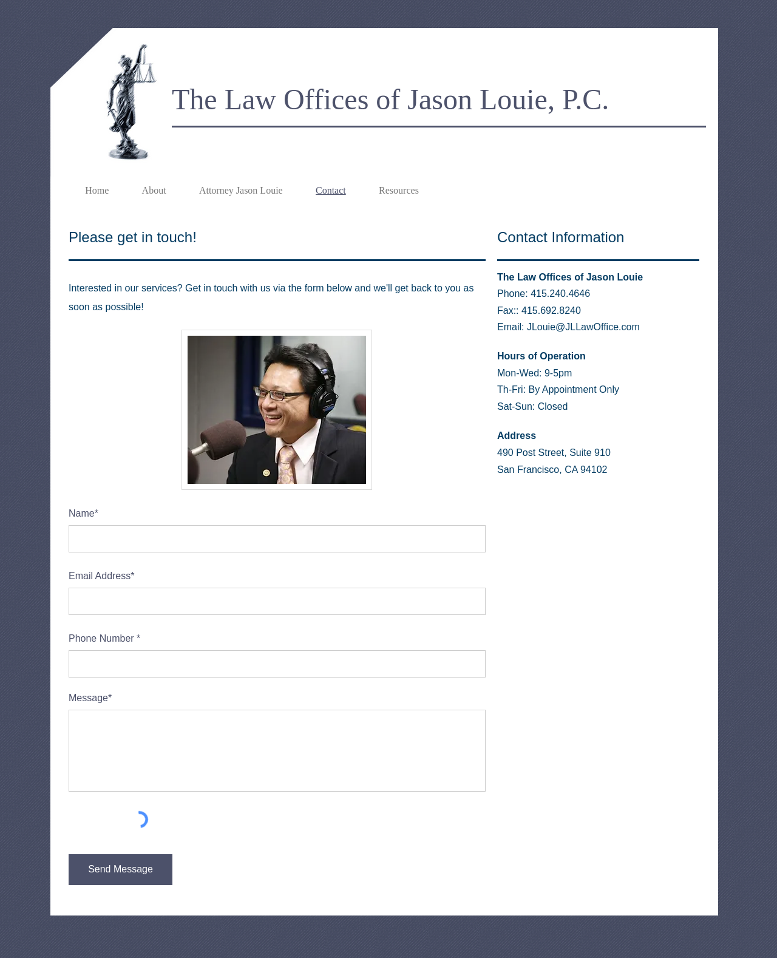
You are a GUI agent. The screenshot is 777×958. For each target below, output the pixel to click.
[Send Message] (120, 869)
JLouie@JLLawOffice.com (583, 327)
